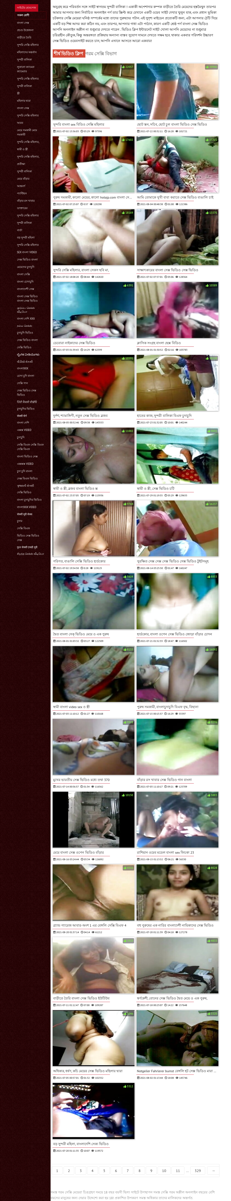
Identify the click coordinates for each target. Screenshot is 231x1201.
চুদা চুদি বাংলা (25, 471)
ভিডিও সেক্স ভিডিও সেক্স (28, 538)
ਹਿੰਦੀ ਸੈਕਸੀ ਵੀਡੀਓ (27, 402)
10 (164, 1170)
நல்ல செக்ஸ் (24, 326)
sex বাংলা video (27, 252)
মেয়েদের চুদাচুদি (25, 267)
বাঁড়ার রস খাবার (26, 201)
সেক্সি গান (22, 383)
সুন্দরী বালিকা (24, 59)
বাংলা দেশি (23, 422)
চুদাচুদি (21, 437)
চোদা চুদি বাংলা (25, 376)
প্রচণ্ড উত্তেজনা (25, 30)
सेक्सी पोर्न (22, 416)
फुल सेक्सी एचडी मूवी (27, 547)
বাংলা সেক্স (23, 23)
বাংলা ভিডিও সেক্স (27, 456)
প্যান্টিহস (22, 193)
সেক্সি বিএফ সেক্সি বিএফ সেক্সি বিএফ (30, 447)
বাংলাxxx (22, 368)
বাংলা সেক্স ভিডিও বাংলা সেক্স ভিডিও (27, 299)
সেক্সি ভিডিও (24, 347)
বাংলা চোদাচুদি (25, 281)
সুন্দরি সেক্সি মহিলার (28, 45)
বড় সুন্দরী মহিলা (26, 237)
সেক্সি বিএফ (23, 528)
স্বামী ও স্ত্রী (22, 149)
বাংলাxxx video (27, 507)
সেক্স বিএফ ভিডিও (27, 478)
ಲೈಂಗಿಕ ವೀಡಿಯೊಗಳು (28, 354)
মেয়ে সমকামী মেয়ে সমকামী (27, 132)
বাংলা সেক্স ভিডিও (195, 24)
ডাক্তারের (22, 208)
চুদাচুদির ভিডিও (26, 409)
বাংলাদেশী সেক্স (25, 289)
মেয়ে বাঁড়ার (23, 178)
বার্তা (19, 230)
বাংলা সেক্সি (23, 274)
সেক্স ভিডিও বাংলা (27, 259)
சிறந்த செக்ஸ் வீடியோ (30, 554)
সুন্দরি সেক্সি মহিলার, (28, 142)
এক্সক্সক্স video (25, 464)
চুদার (19, 521)
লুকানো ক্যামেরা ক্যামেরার (25, 69)
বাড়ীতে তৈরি (24, 37)
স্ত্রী (18, 93)
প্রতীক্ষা (21, 164)
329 (198, 1170)
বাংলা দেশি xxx (26, 318)
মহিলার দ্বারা (24, 101)
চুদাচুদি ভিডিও (25, 332)
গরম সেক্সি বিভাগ (101, 53)
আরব (20, 123)
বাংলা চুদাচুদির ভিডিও (29, 500)
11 (178, 1170)
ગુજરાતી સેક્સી (25, 485)
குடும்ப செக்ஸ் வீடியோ (26, 309)
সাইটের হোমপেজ (26, 7)
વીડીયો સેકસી (25, 361)
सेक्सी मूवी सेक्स (25, 514)
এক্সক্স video (24, 430)
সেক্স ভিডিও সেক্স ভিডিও (27, 393)
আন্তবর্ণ (21, 186)
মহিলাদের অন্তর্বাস (27, 52)
